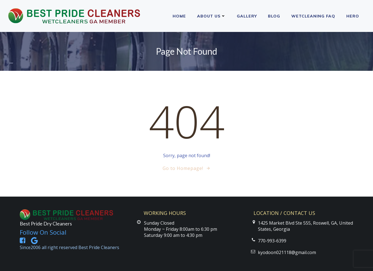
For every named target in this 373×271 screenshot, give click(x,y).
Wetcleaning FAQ (313, 16)
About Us (211, 16)
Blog (274, 16)
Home (179, 16)
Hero (352, 16)
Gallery (247, 16)
